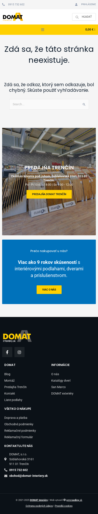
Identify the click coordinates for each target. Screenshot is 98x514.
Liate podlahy (13, 400)
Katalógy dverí (60, 380)
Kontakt (9, 393)
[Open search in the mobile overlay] (84, 16)
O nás (55, 374)
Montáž (9, 380)
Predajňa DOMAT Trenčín (49, 194)
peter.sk (74, 500)
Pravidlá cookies (64, 506)
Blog (7, 374)
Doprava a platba (15, 417)
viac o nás (49, 289)
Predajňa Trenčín (15, 387)
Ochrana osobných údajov (39, 506)
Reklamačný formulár (18, 437)
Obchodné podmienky (18, 424)
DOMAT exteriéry (62, 393)
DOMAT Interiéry (39, 500)
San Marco (58, 387)
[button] (43, 30)
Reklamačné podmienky (20, 430)
